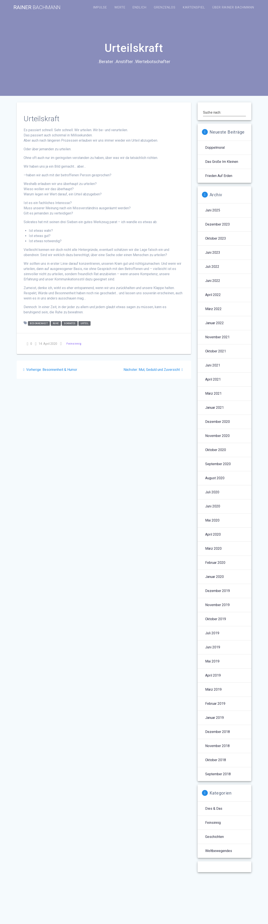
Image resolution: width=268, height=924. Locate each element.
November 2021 (217, 337)
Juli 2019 (212, 633)
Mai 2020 (212, 520)
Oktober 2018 (215, 760)
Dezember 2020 (217, 422)
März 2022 (213, 309)
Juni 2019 (212, 647)
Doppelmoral (215, 148)
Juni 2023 (212, 252)
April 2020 (213, 534)
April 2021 (213, 379)
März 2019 (213, 689)
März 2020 (213, 548)
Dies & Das (213, 808)
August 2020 (214, 478)
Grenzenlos (164, 7)
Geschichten (214, 837)
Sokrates (70, 323)
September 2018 (218, 774)
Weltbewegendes (218, 851)
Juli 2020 (212, 492)
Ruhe (56, 323)
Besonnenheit (39, 323)
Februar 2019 (215, 704)
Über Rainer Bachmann (233, 7)
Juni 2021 (212, 365)
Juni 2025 (212, 210)
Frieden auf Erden (218, 176)
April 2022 (213, 295)
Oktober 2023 (215, 238)
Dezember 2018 (217, 732)
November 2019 (217, 605)
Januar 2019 (214, 718)
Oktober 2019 (215, 619)
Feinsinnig (74, 343)
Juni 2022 (212, 281)
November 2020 (217, 436)
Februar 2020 (215, 563)
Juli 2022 (212, 267)
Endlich (139, 7)
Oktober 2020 (215, 450)
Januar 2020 (214, 577)
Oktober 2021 (215, 351)
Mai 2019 (212, 661)
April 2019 (213, 675)
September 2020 (218, 464)
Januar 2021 (214, 408)
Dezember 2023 (217, 224)
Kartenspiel (194, 7)
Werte (119, 7)
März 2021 (213, 393)
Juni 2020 (212, 506)
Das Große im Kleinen (221, 162)
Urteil (84, 323)
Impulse (100, 7)
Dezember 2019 (217, 591)
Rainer (36, 7)
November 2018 (217, 746)
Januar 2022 (214, 323)
